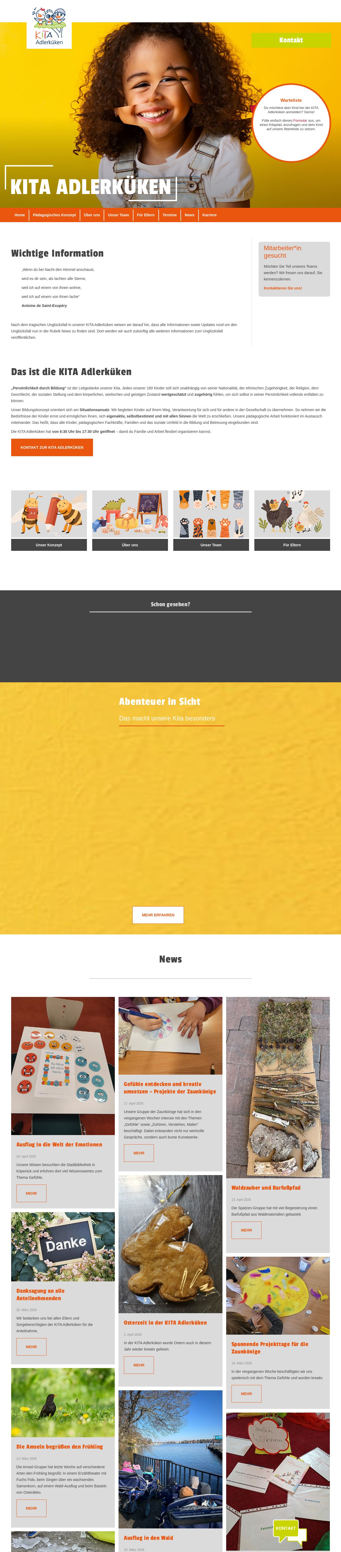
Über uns (92, 215)
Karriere (210, 215)
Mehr (31, 1193)
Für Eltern (146, 215)
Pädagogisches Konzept (54, 215)
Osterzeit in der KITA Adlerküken (165, 1322)
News (190, 215)
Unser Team (118, 215)
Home (20, 215)
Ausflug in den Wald (148, 1538)
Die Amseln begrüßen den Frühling (59, 1446)
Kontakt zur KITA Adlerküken (52, 447)
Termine (170, 215)
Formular (300, 120)
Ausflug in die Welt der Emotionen (59, 1144)
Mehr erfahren (158, 915)
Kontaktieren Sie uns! (283, 288)
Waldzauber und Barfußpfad (266, 1187)
